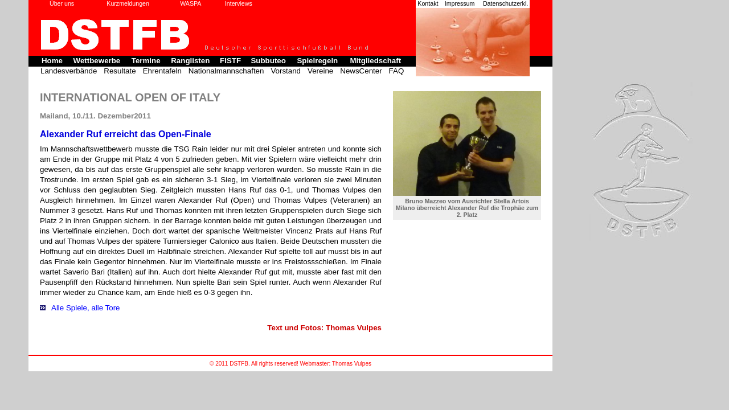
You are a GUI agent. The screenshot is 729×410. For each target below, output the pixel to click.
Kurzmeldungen (128, 3)
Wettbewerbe (97, 60)
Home (52, 60)
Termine (146, 60)
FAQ (396, 71)
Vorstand (286, 71)
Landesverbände (68, 71)
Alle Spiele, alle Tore (85, 308)
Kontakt (427, 3)
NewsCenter (361, 71)
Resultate (120, 71)
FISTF (230, 60)
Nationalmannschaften (226, 71)
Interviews (238, 3)
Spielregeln (317, 60)
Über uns (62, 3)
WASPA (190, 3)
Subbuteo (268, 60)
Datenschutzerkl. (505, 3)
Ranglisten (190, 60)
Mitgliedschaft (375, 60)
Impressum (460, 3)
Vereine (320, 71)
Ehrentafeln (162, 71)
